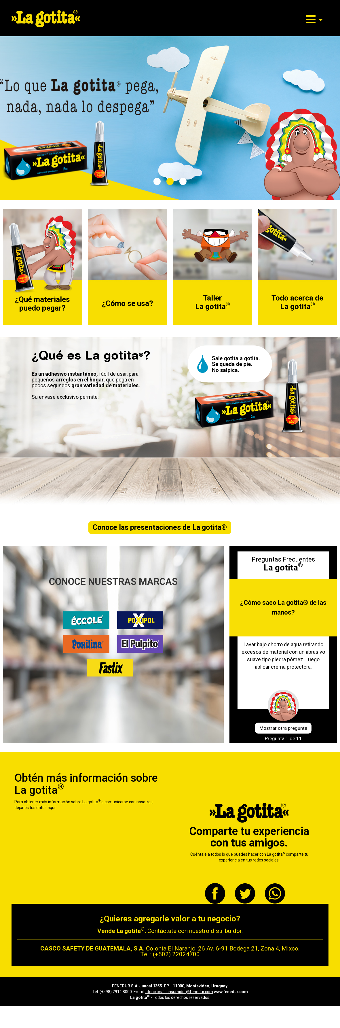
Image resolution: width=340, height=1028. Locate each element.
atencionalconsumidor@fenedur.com (179, 991)
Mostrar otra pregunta (283, 728)
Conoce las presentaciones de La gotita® (160, 527)
